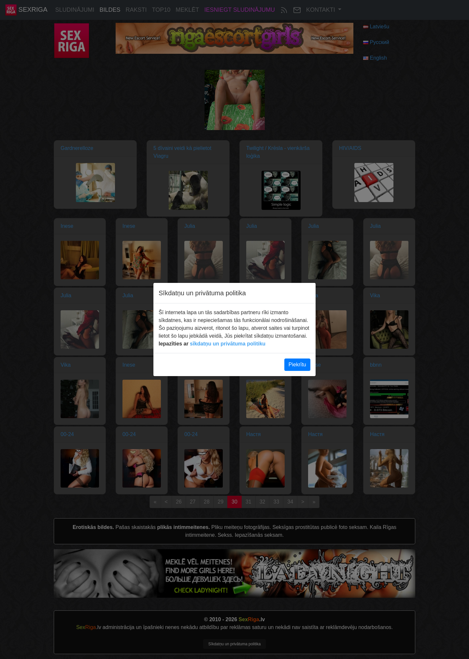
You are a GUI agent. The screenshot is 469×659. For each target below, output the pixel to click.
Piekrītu (297, 364)
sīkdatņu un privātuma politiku (227, 343)
